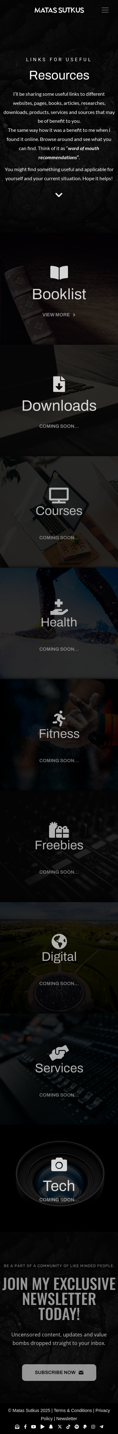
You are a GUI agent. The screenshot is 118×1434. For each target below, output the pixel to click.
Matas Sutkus (26, 1410)
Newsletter (66, 1418)
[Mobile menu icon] (103, 10)
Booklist (59, 309)
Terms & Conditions (73, 1410)
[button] (59, 432)
